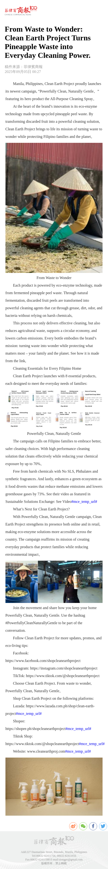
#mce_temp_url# (84, 502)
